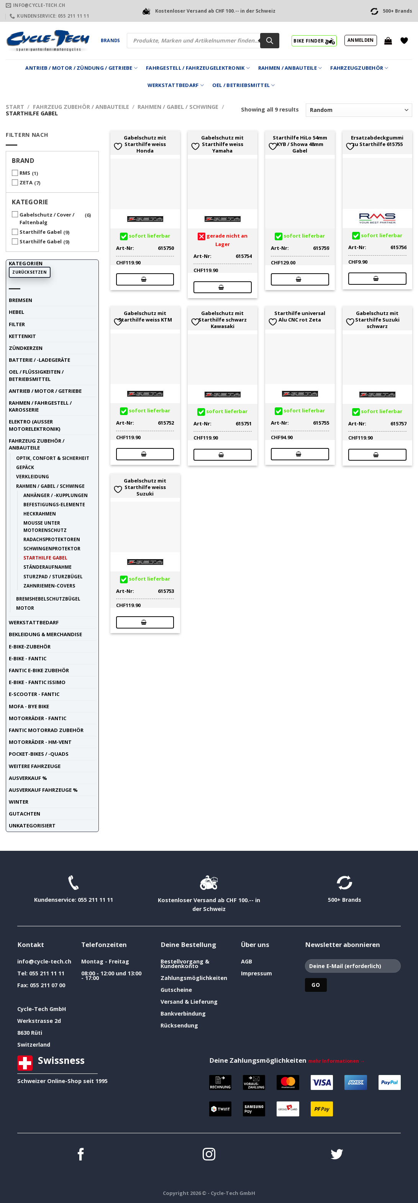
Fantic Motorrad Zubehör (46, 730)
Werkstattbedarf (176, 85)
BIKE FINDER (313, 41)
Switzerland (33, 1044)
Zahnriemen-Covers (49, 586)
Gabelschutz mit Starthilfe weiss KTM (145, 316)
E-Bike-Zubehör (30, 646)
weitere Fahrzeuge (35, 766)
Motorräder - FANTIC (37, 718)
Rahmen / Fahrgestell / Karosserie (40, 406)
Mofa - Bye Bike (29, 706)
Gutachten (24, 813)
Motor (25, 608)
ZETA (26, 182)
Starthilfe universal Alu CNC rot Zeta (299, 316)
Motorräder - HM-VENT (40, 742)
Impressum (256, 973)
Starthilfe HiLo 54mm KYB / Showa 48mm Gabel (300, 144)
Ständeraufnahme (47, 567)
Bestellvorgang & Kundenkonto (185, 964)
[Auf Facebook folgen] (81, 1155)
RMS (25, 172)
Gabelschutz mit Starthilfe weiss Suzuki (145, 487)
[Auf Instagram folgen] (209, 1155)
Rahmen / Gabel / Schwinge (178, 106)
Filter (17, 324)
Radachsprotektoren (51, 539)
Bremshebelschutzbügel (48, 599)
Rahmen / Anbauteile (290, 68)
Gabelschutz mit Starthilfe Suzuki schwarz (377, 319)
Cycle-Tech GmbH (41, 1009)
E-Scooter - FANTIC (34, 694)
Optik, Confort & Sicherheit (52, 458)
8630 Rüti (29, 1032)
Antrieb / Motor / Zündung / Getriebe (81, 68)
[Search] (269, 40)
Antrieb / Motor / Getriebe (45, 390)
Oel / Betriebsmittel (243, 85)
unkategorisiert (32, 825)
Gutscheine (176, 989)
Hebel (16, 312)
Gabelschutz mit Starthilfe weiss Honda (145, 144)
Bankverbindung (183, 1013)
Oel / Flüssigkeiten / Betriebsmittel (36, 375)
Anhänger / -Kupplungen (55, 495)
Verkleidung (32, 476)
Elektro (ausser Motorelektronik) (34, 425)
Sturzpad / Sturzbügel (53, 576)
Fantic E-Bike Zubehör (39, 670)
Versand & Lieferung (189, 1001)
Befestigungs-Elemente (54, 504)
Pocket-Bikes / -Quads (39, 753)
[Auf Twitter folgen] (337, 1155)
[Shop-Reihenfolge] (359, 110)
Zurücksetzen (29, 272)
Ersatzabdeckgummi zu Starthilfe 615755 (377, 141)
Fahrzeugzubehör (359, 68)
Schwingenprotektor (51, 548)
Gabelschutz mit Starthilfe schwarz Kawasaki (222, 319)
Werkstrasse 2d (39, 1020)
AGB (246, 961)
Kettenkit (22, 336)
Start (15, 106)
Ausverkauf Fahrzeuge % (43, 789)
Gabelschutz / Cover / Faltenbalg (47, 218)
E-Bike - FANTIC (27, 658)
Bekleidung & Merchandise (45, 634)
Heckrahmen (39, 513)
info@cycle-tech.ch (44, 961)
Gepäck (25, 467)
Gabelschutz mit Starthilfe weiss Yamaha (222, 144)
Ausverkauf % (28, 778)
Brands (110, 40)
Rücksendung (179, 1025)
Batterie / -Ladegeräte (39, 359)
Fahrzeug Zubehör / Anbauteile (81, 106)
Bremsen (20, 300)
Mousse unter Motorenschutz (45, 526)
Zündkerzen (26, 348)
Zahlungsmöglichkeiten (194, 977)
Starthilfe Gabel (41, 231)
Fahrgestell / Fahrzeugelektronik (198, 68)
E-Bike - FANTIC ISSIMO (37, 682)
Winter (18, 801)
